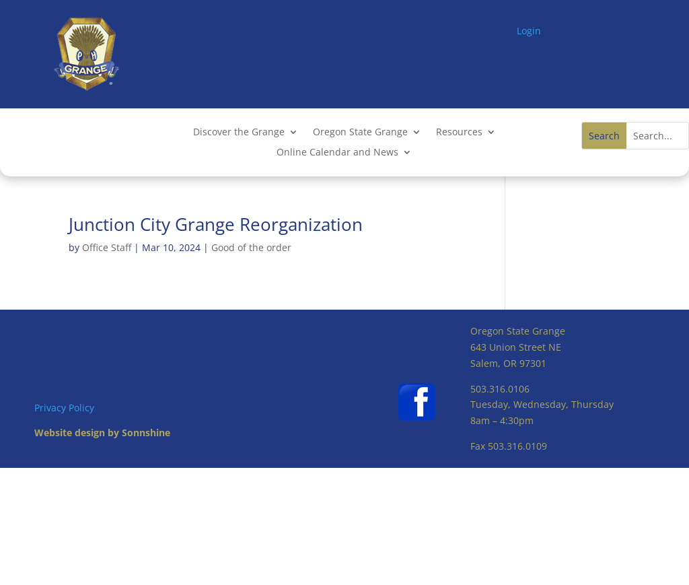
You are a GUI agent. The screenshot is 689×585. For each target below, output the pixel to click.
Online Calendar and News (337, 152)
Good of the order (251, 247)
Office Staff (106, 247)
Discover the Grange (239, 132)
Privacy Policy (64, 407)
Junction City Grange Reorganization (216, 224)
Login (529, 30)
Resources (459, 132)
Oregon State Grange (360, 132)
